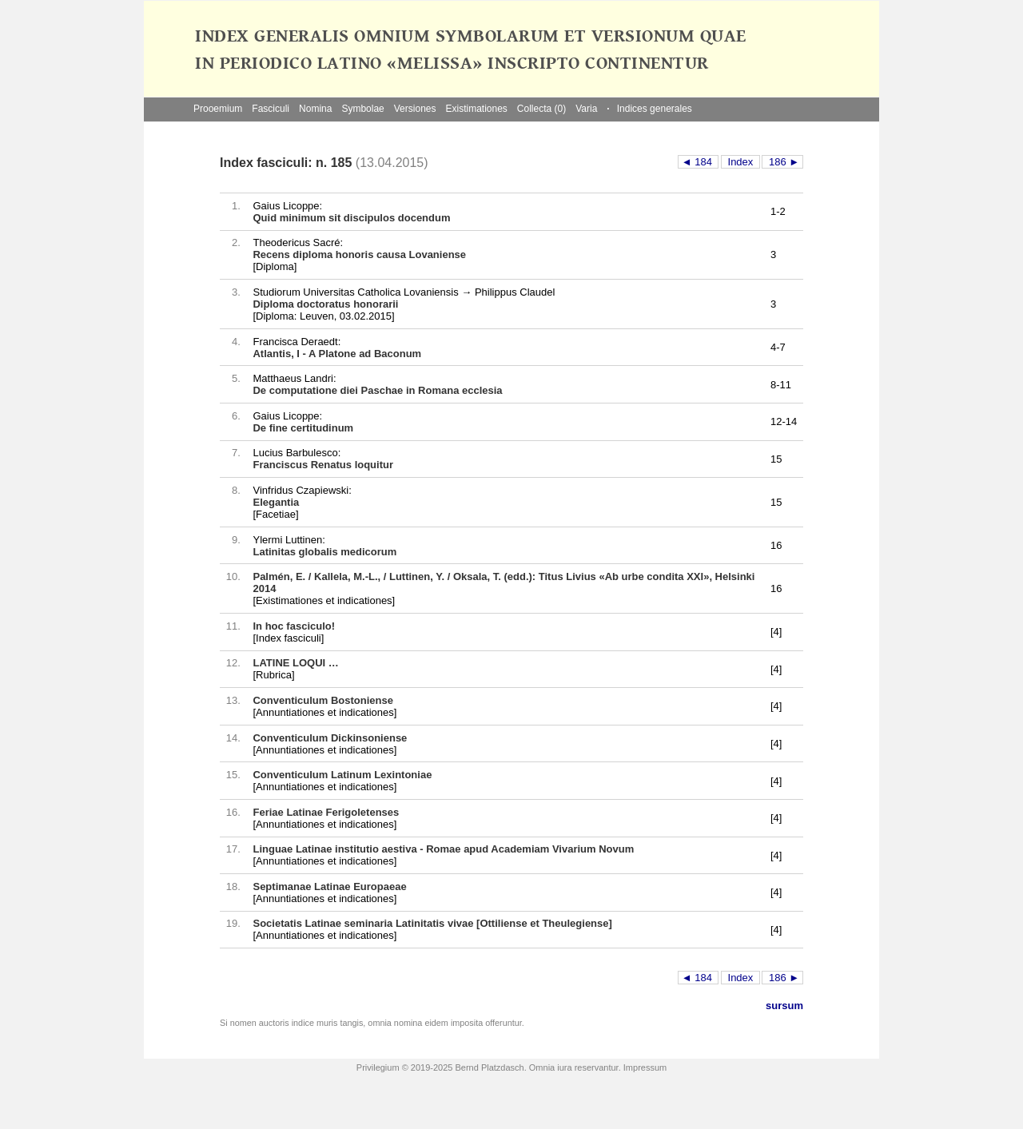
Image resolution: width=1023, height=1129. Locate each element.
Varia (586, 108)
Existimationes (476, 108)
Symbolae (362, 108)
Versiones (415, 108)
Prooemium (217, 108)
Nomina (315, 108)
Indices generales (649, 108)
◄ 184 (698, 162)
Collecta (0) (541, 108)
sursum (784, 1006)
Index (740, 162)
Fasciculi (270, 108)
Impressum (645, 1067)
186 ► (782, 162)
